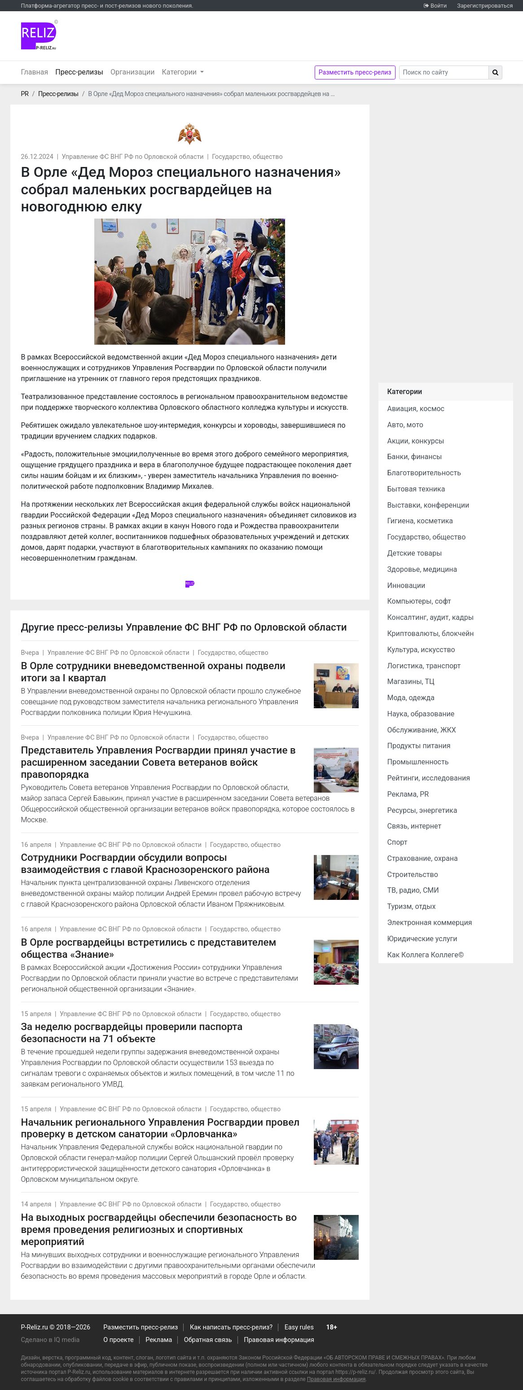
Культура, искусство (421, 649)
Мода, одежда (411, 697)
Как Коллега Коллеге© (425, 955)
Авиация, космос (416, 408)
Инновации (406, 585)
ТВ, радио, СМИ (413, 890)
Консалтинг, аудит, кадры (430, 617)
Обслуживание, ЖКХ (421, 730)
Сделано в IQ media (50, 1340)
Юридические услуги (422, 938)
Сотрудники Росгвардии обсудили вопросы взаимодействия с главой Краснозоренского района (145, 863)
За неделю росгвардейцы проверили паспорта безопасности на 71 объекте (132, 1032)
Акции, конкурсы (415, 441)
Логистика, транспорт (424, 666)
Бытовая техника (416, 489)
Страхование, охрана (422, 858)
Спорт (397, 842)
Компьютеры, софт (419, 601)
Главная (34, 72)
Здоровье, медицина (422, 569)
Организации (132, 72)
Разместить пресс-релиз (355, 72)
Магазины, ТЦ (411, 681)
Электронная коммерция (429, 922)
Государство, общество (247, 157)
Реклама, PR (408, 794)
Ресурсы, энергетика (422, 810)
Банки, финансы (414, 456)
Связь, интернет (414, 826)
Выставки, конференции (428, 505)
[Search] (444, 72)
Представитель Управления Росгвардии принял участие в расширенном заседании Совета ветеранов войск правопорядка (158, 762)
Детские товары (414, 553)
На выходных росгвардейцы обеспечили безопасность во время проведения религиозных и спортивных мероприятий (159, 1229)
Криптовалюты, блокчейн (430, 633)
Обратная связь (208, 1340)
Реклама (158, 1340)
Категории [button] (180, 72)
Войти (439, 5)
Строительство (412, 874)
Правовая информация (279, 1340)
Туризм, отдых (411, 906)
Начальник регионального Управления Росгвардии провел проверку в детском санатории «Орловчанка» (160, 1128)
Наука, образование (421, 714)
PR (25, 94)
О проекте (118, 1340)
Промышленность (418, 762)
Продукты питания (419, 745)
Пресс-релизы (81, 71)
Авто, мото (405, 425)
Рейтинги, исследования (428, 778)
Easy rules (299, 1327)
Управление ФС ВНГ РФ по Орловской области (132, 157)
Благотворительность (424, 473)
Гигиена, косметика (420, 521)
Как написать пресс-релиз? (231, 1327)
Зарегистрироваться (485, 5)
